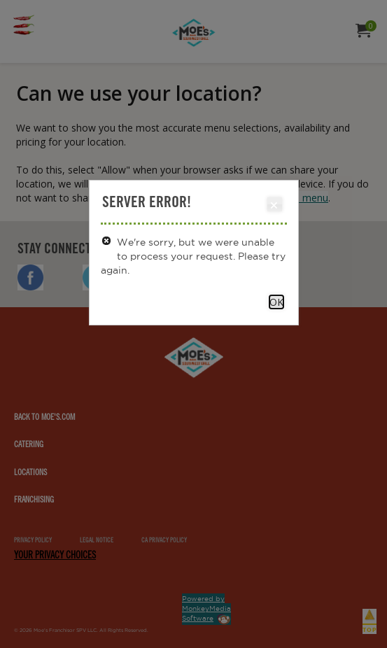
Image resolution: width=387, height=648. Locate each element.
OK (276, 302)
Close (274, 205)
